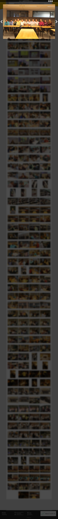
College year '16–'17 (24, 1)
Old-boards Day (30, 1)
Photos (20, 1)
